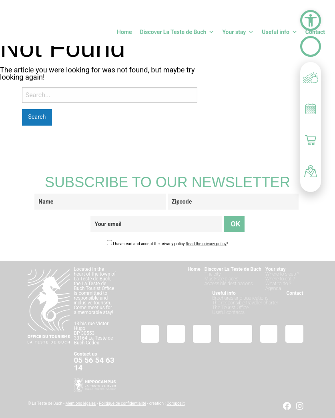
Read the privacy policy (206, 244)
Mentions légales (81, 403)
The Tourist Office (230, 307)
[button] (310, 20)
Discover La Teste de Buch (177, 32)
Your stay (238, 32)
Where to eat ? (280, 278)
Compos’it (175, 403)
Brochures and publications (240, 298)
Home (124, 32)
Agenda (273, 288)
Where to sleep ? (282, 274)
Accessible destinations (229, 283)
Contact (315, 32)
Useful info (279, 32)
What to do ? (278, 283)
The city (213, 274)
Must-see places (222, 278)
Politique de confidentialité (122, 403)
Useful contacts (228, 312)
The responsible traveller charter (245, 302)
